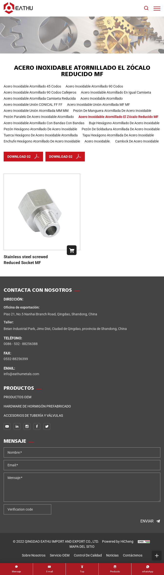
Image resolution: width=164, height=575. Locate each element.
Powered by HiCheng (117, 541)
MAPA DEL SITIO (82, 546)
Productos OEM (17, 397)
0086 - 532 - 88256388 (21, 344)
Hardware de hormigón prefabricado (37, 406)
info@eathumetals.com (21, 374)
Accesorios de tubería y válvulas (33, 415)
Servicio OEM (59, 555)
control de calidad (88, 555)
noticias (112, 555)
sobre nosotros (33, 555)
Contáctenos (132, 555)
